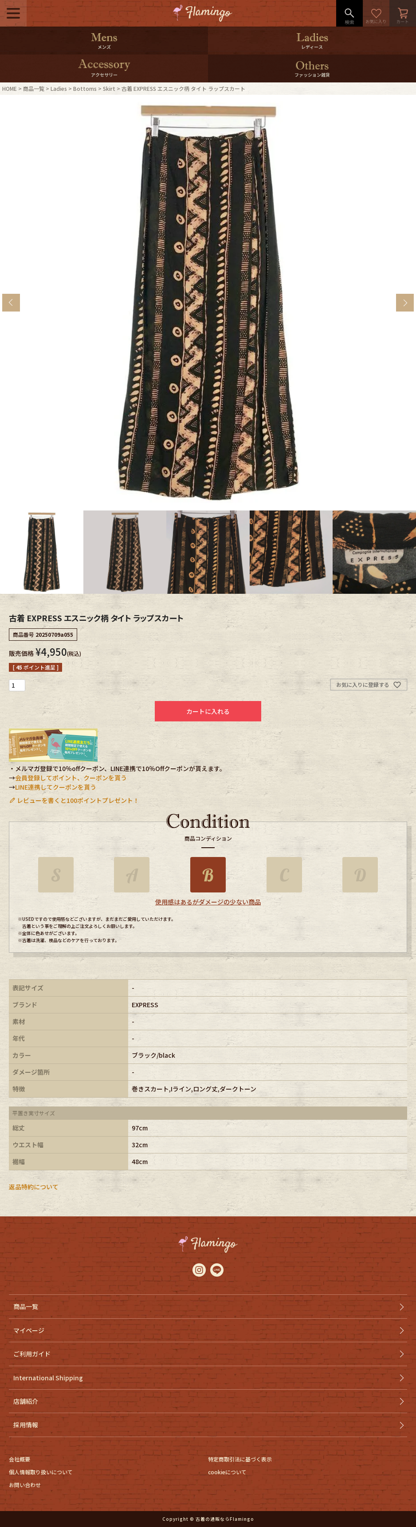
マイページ (28, 1330)
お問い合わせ (25, 1484)
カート (402, 13)
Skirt (109, 88)
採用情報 (25, 1424)
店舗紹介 (25, 1401)
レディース (312, 46)
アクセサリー (104, 74)
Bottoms (85, 88)
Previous (11, 303)
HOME (9, 88)
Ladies (59, 88)
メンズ (104, 46)
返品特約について (34, 1186)
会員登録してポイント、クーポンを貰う (71, 777)
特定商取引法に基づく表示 (240, 1459)
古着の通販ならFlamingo (225, 1518)
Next (405, 303)
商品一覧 (33, 88)
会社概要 (19, 1459)
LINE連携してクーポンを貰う (55, 787)
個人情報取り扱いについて (41, 1472)
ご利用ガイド (32, 1353)
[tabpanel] (208, 302)
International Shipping (48, 1377)
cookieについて (227, 1472)
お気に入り (376, 13)
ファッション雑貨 (312, 74)
